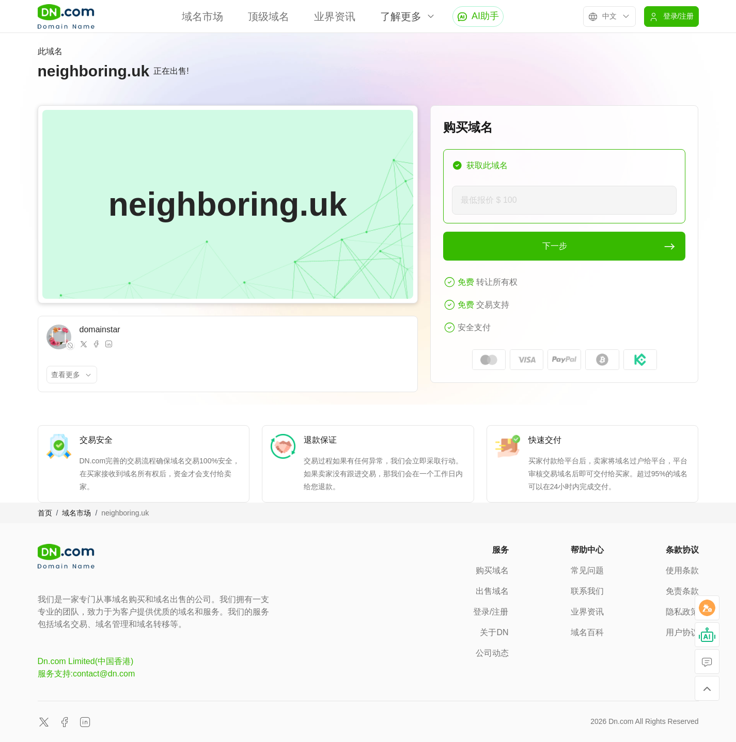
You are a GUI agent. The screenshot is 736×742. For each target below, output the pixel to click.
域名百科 (587, 632)
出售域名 (492, 591)
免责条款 (682, 591)
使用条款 (682, 570)
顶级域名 (268, 16)
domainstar (100, 329)
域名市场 (202, 16)
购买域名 (492, 570)
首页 (45, 513)
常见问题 (587, 570)
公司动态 (492, 653)
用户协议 (682, 632)
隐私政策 (682, 611)
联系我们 (587, 591)
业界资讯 (334, 16)
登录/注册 (490, 611)
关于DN (494, 632)
